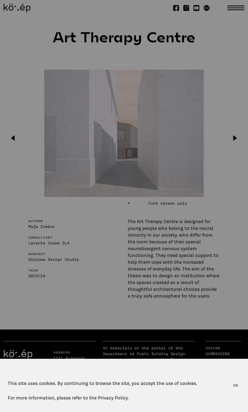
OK (235, 385)
